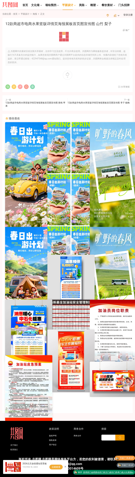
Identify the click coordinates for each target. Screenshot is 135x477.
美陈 (82, 5)
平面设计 (67, 5)
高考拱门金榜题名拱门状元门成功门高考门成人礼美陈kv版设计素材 (108, 473)
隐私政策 (53, 440)
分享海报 (124, 87)
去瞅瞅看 (56, 467)
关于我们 (14, 445)
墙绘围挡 (50, 5)
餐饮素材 (107, 5)
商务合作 (77, 436)
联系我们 (14, 450)
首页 (25, 5)
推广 (128, 30)
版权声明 (53, 436)
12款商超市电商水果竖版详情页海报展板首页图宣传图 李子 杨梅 (99, 102)
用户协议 (53, 445)
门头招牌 (124, 5)
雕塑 (93, 5)
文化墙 (35, 5)
